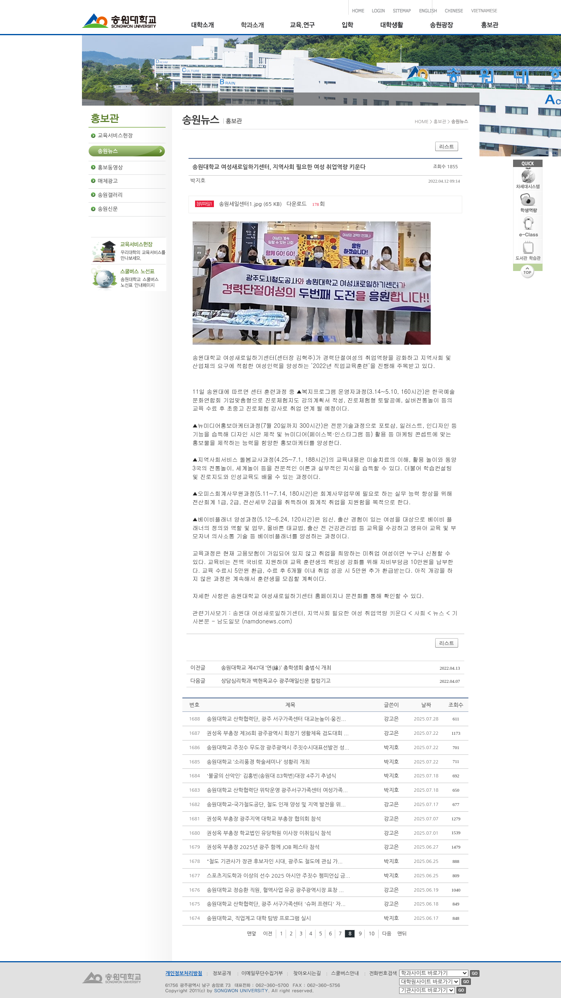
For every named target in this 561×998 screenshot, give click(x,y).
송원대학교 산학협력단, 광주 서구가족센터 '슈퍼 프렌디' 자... (276, 904)
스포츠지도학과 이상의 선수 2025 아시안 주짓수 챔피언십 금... (278, 875)
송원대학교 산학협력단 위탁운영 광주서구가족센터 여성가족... (277, 790)
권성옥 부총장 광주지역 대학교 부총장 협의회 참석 (264, 819)
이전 (268, 933)
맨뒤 (402, 933)
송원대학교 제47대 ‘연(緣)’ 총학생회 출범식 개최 (276, 668)
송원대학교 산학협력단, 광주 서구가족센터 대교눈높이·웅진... (276, 719)
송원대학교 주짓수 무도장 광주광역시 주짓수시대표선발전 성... (278, 747)
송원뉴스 (108, 151)
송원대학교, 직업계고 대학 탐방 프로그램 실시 (259, 918)
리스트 (446, 146)
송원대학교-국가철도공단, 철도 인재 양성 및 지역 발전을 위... (276, 804)
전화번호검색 (383, 973)
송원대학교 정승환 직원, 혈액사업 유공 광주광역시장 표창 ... (275, 890)
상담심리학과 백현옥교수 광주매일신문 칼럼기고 (276, 681)
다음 (387, 933)
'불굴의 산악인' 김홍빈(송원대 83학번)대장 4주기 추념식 (271, 776)
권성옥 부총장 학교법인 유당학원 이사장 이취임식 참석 (269, 833)
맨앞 (252, 933)
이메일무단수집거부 (262, 973)
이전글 (198, 668)
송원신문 (108, 209)
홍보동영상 (110, 167)
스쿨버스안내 (345, 973)
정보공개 (222, 973)
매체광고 (108, 181)
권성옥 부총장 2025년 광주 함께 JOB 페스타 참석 (263, 847)
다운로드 (296, 204)
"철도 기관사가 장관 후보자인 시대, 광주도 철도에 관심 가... (275, 861)
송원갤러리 (110, 195)
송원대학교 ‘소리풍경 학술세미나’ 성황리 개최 (258, 762)
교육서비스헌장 (115, 135)
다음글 (198, 681)
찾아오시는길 (307, 973)
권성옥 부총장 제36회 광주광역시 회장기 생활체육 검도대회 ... (278, 733)
